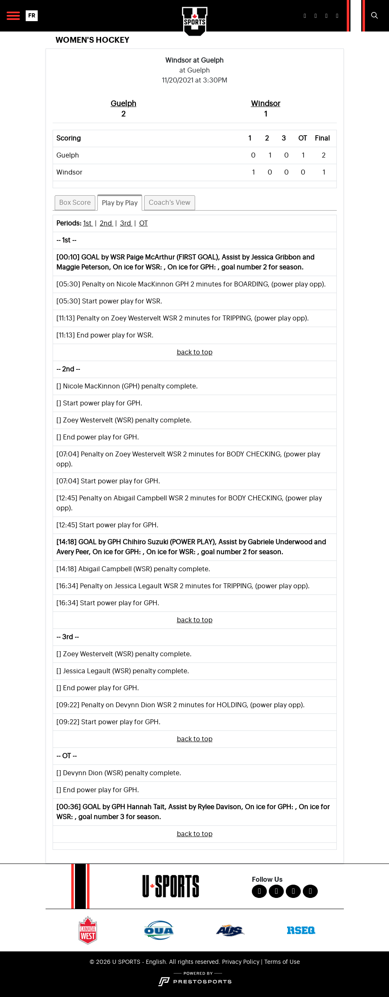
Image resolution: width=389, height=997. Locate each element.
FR (31, 15)
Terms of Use (282, 962)
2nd (107, 223)
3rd (126, 223)
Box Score (75, 202)
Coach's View (170, 202)
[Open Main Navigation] (13, 15)
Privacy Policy (240, 962)
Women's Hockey (92, 40)
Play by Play (120, 203)
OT (143, 223)
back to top (195, 352)
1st (88, 223)
